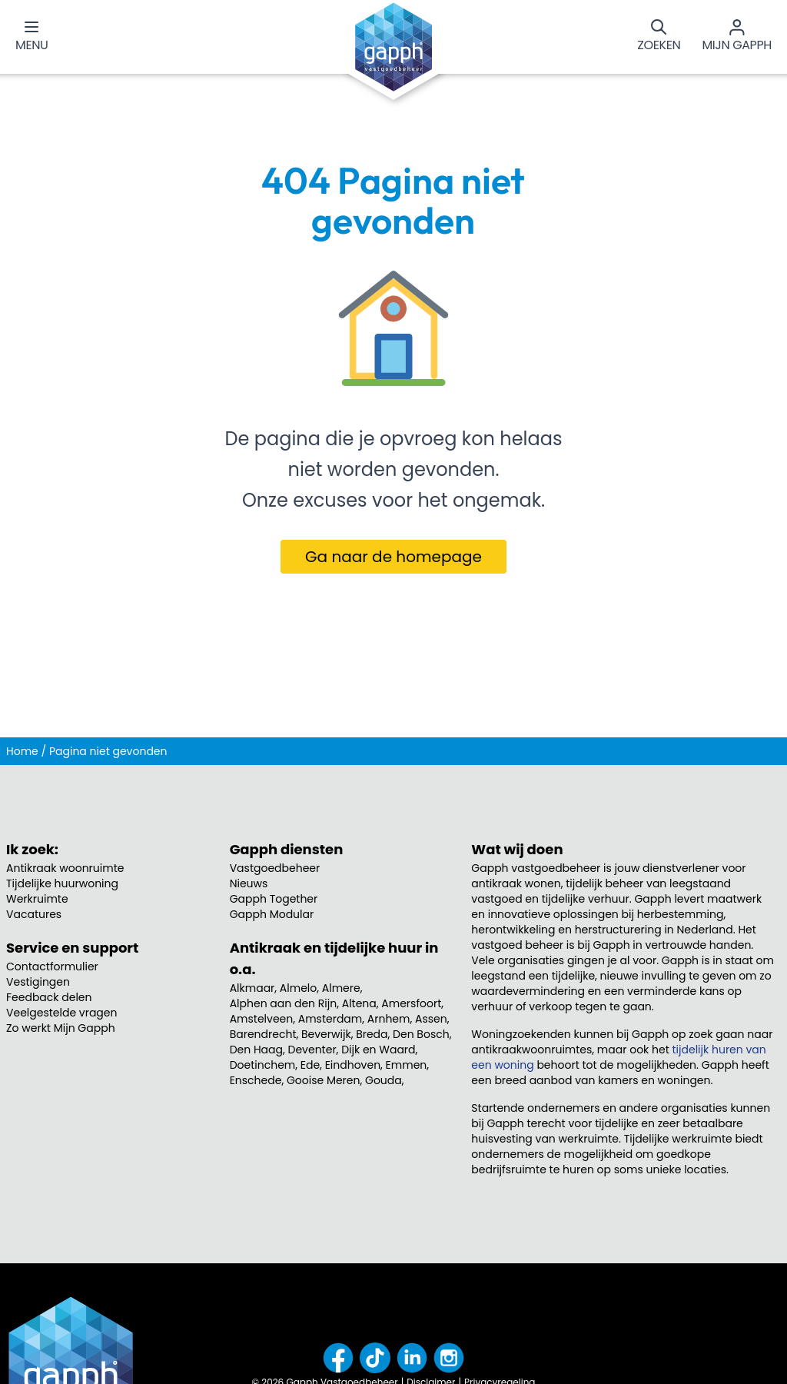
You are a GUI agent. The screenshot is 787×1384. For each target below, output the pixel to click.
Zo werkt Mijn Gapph (60, 1028)
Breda (371, 1034)
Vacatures (33, 914)
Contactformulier (52, 966)
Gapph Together (274, 899)
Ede (310, 1065)
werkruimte (589, 1138)
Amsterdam (330, 1018)
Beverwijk (326, 1034)
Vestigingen (38, 982)
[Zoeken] (658, 37)
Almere (341, 988)
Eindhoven (352, 1065)
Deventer (312, 1049)
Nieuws (249, 883)
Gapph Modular (272, 914)
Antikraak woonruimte (65, 868)
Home (22, 751)
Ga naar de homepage (393, 556)
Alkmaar (252, 988)
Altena (359, 1003)
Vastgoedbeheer (275, 868)
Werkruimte (37, 899)
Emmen (406, 1065)
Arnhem (388, 1018)
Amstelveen (262, 1018)
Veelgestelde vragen (61, 1012)
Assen (431, 1018)
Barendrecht (263, 1034)
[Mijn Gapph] (737, 37)
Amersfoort (411, 1003)
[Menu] (31, 37)
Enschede (256, 1080)
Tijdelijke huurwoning (62, 883)
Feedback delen (48, 997)
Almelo (298, 988)
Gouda (383, 1080)
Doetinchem (263, 1065)
